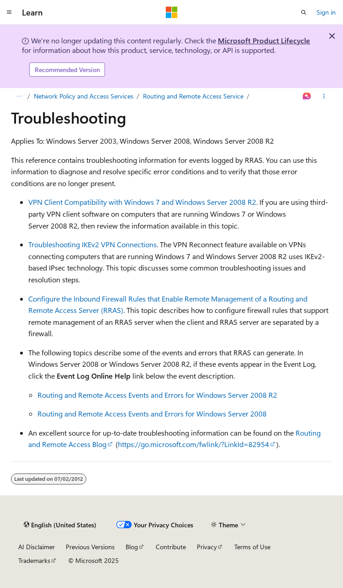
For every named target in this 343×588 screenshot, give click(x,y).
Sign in (326, 12)
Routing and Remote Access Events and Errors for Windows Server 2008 (152, 413)
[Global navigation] (9, 12)
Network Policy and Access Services (83, 96)
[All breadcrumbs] (19, 96)
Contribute (171, 546)
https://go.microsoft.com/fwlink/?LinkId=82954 (193, 444)
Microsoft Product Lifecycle (264, 40)
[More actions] (324, 96)
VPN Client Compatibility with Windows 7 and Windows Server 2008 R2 (142, 202)
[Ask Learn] (307, 96)
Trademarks (34, 560)
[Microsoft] (172, 12)
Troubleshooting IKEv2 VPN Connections (92, 244)
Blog (132, 546)
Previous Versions (90, 546)
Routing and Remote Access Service (193, 96)
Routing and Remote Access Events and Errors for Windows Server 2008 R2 (157, 395)
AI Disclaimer (36, 546)
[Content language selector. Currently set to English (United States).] (60, 525)
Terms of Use (252, 546)
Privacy (207, 546)
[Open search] (304, 12)
